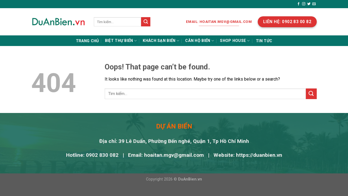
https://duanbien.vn (259, 155)
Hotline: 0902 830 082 (93, 155)
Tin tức (264, 41)
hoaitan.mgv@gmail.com (174, 155)
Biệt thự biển (121, 40)
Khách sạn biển (161, 40)
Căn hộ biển (199, 40)
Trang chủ (87, 41)
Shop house (235, 40)
